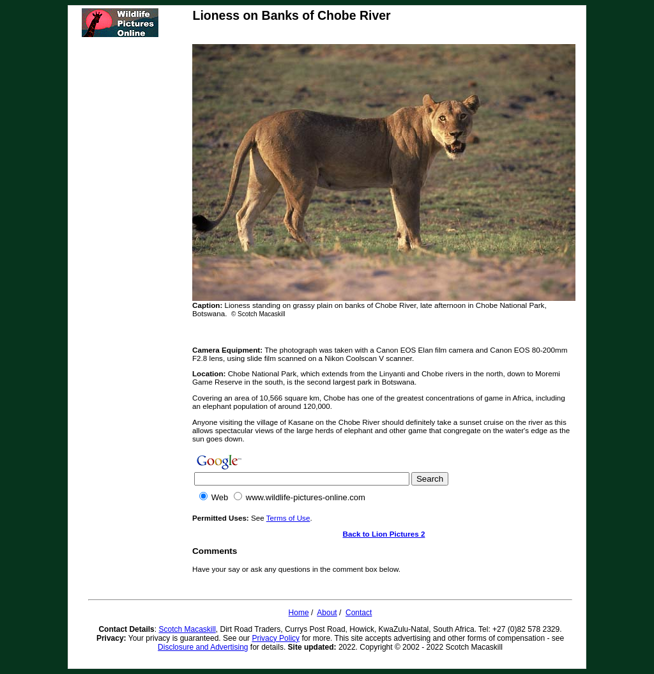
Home (299, 612)
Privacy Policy (276, 638)
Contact (359, 612)
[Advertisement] (136, 235)
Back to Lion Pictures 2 (384, 534)
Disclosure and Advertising (203, 647)
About (327, 612)
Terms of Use (288, 518)
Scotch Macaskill (186, 629)
